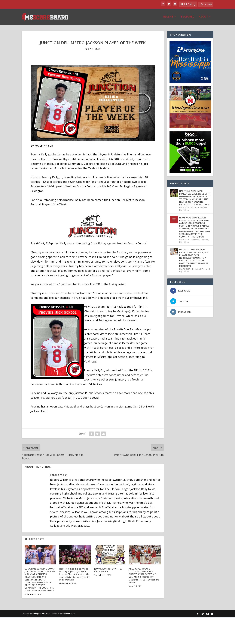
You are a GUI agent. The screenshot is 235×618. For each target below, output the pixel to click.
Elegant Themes (42, 614)
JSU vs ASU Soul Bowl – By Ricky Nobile (108, 571)
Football (203, 208)
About (203, 17)
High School (184, 210)
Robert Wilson (59, 475)
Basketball (195, 240)
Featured (187, 17)
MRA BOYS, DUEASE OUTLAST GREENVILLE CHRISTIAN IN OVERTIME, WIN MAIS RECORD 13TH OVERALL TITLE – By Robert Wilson (144, 576)
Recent (168, 17)
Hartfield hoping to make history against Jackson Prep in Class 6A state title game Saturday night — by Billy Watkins (74, 575)
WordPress (69, 614)
